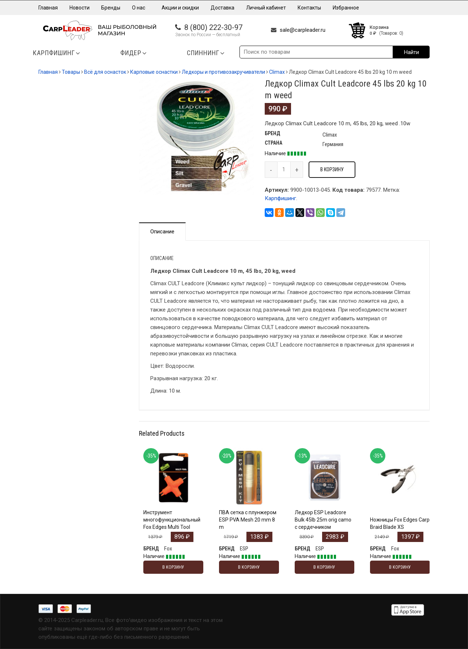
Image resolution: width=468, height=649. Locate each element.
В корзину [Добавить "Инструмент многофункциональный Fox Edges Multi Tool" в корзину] (173, 567)
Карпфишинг (280, 198)
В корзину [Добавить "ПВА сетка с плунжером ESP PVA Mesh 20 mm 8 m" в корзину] (249, 567)
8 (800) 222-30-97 (213, 27)
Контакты (309, 8)
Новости (79, 8)
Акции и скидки (180, 8)
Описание (162, 231)
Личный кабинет (266, 8)
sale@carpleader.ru (302, 30)
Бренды (110, 8)
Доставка (222, 8)
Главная (48, 8)
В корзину (332, 169)
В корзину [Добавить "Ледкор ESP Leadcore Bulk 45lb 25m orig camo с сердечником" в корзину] (324, 567)
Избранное (346, 8)
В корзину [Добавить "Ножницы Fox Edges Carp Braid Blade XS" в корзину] (400, 567)
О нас (141, 8)
